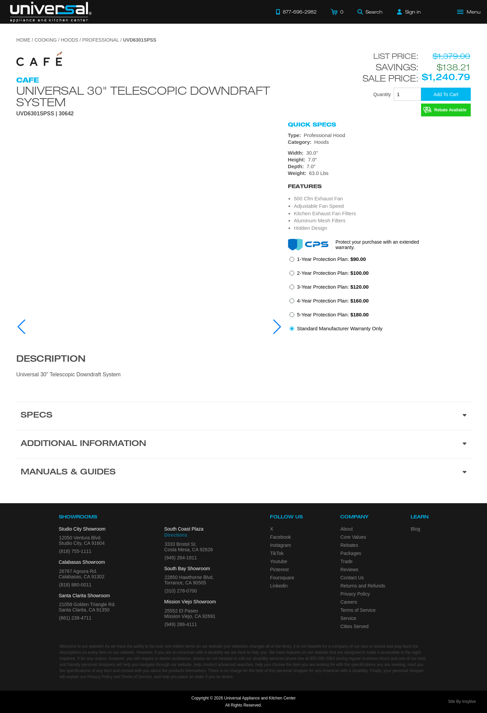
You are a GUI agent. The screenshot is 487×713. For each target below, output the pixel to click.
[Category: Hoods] (379, 142)
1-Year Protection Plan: (331, 259)
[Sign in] (409, 12)
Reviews (349, 569)
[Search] (370, 12)
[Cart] (337, 11)
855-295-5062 (322, 658)
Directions (175, 535)
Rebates (349, 545)
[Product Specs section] (243, 416)
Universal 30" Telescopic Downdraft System (143, 96)
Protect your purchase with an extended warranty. (377, 244)
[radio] (327, 261)
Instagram (280, 545)
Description (51, 359)
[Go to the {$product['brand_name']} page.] (39, 60)
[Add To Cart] (446, 94)
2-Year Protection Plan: (333, 273)
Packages (351, 553)
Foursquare (282, 577)
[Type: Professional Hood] (379, 135)
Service (348, 618)
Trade (347, 561)
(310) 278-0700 (181, 591)
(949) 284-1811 (181, 557)
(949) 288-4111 (181, 624)
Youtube (278, 561)
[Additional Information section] (243, 444)
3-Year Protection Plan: (333, 287)
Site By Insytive (462, 701)
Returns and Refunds (363, 585)
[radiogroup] (379, 295)
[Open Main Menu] (469, 12)
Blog (415, 529)
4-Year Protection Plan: (333, 301)
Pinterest (279, 569)
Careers (349, 602)
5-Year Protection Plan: (333, 314)
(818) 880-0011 (75, 584)
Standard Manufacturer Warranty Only (339, 328)
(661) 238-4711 (75, 618)
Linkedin (279, 585)
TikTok (277, 553)
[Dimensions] (379, 163)
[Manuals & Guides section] (243, 473)
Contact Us (352, 577)
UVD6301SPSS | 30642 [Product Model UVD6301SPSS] (45, 113)
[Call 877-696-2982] (296, 12)
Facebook (280, 537)
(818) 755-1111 (75, 551)
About (347, 529)
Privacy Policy (355, 594)
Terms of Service (358, 610)
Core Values (353, 537)
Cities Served (355, 626)
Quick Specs (312, 124)
